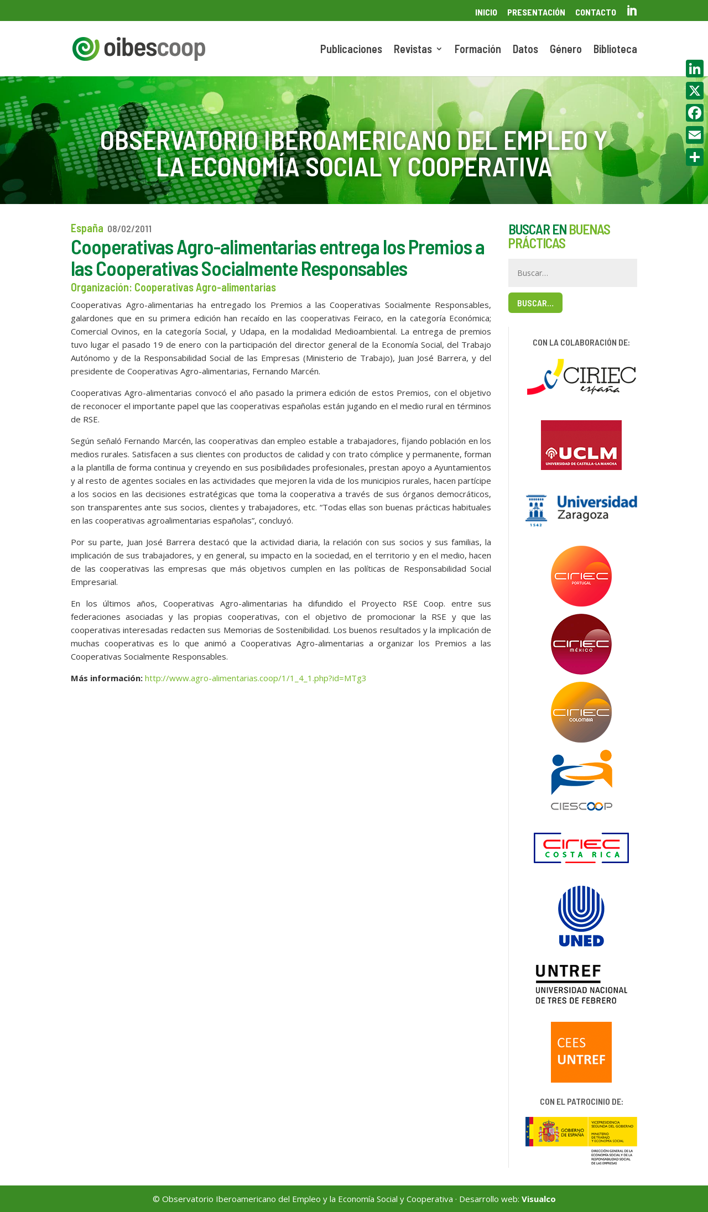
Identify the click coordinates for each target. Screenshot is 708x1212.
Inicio (486, 12)
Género (566, 50)
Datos (525, 50)
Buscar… (535, 302)
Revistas (413, 50)
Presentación (536, 12)
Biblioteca (615, 50)
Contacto (595, 12)
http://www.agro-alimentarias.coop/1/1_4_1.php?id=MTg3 (256, 677)
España (87, 227)
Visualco (539, 1198)
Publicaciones (351, 50)
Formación (478, 50)
